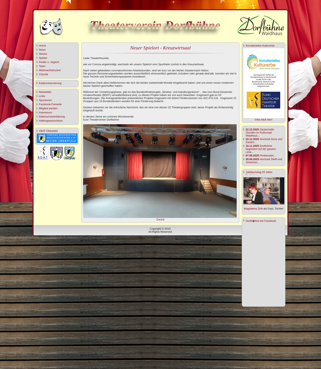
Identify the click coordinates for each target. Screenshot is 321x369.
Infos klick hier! (263, 119)
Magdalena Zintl (253, 208)
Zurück (160, 219)
